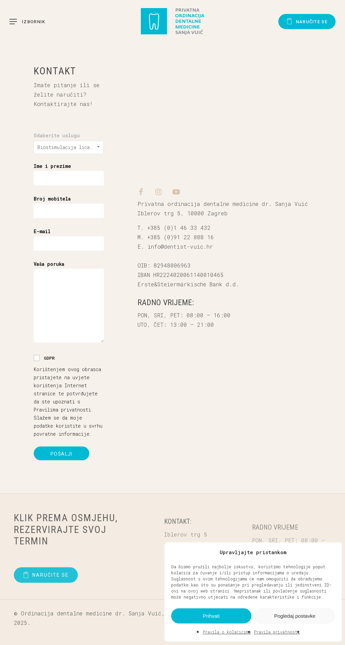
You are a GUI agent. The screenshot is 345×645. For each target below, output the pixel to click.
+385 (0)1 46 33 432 (179, 227)
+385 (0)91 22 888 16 (180, 237)
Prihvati (211, 616)
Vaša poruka (49, 264)
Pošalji (61, 454)
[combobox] (69, 147)
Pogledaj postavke (295, 616)
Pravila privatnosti (277, 632)
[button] (331, 552)
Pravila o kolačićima (227, 632)
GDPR (49, 358)
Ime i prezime (52, 166)
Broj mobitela (52, 198)
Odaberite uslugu (57, 135)
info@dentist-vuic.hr (180, 246)
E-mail (42, 231)
